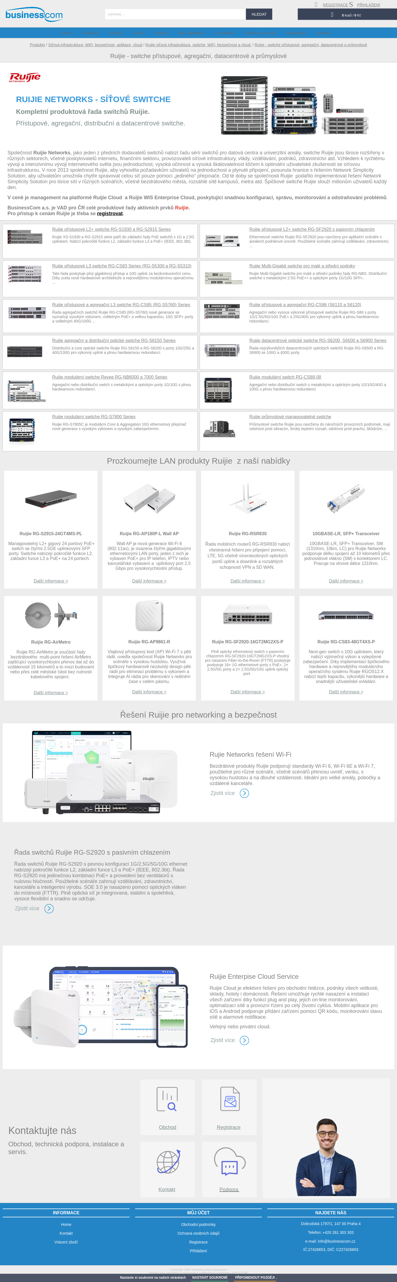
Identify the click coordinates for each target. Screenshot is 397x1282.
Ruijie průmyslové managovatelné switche (290, 416)
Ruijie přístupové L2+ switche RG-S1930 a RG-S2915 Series (111, 229)
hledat (259, 14)
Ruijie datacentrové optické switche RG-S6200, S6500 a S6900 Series (318, 340)
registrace (331, 4)
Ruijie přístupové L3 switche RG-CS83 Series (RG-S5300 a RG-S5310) (121, 266)
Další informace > (51, 581)
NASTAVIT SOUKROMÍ (209, 1278)
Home (81, 32)
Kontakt (167, 1189)
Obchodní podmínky (198, 1224)
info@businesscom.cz (336, 1241)
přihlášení (364, 4)
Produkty (37, 45)
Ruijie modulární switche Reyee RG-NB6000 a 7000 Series (109, 377)
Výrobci (164, 32)
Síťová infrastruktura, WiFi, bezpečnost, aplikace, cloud (95, 45)
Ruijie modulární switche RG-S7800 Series (93, 416)
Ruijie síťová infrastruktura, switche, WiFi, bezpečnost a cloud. (199, 45)
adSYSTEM (239, 1273)
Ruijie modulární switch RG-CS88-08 (285, 377)
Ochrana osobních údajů (198, 1233)
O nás (144, 32)
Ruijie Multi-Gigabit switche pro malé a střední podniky (302, 266)
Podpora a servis (256, 32)
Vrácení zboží (66, 1242)
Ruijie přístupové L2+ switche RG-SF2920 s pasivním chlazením (312, 229)
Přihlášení (198, 1251)
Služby (125, 32)
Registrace (228, 1127)
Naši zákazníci (192, 32)
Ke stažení (223, 32)
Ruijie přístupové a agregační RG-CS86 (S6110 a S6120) (305, 304)
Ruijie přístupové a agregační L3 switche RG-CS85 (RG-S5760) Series (121, 304)
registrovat (110, 213)
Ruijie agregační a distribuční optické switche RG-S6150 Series (114, 340)
